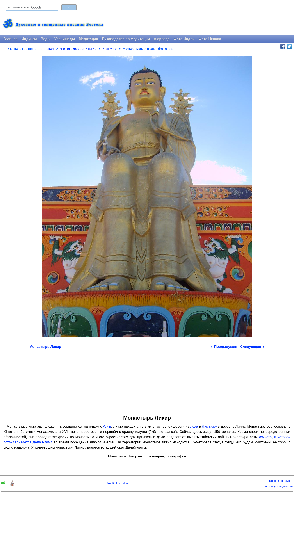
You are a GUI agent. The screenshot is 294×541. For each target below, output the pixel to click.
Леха (194, 426)
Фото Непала (210, 39)
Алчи (107, 426)
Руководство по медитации (126, 39)
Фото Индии (184, 39)
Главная (10, 39)
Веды (45, 39)
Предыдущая (223, 347)
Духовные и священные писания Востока (59, 24)
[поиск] (31, 7)
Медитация (88, 39)
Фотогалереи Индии (78, 48)
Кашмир (110, 48)
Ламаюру (209, 426)
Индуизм (29, 39)
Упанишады (64, 39)
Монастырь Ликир (45, 347)
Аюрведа (162, 39)
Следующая (252, 347)
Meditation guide (117, 483)
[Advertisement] (147, 380)
